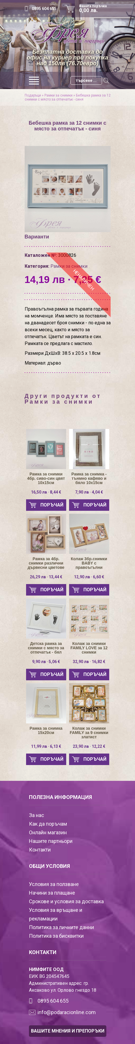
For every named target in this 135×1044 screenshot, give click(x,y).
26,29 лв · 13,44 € (46, 577)
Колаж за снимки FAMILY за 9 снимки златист (89, 732)
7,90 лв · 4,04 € (89, 492)
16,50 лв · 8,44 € (46, 492)
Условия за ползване (54, 884)
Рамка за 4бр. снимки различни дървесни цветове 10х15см (46, 563)
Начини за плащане (52, 893)
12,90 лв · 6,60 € (89, 577)
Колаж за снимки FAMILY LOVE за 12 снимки (89, 648)
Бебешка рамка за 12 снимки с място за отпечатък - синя (68, 97)
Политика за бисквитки (56, 936)
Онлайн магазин (48, 832)
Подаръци (33, 95)
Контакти (40, 850)
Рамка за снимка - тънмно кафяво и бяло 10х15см (89, 478)
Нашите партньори (51, 841)
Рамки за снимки (58, 95)
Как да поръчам (48, 824)
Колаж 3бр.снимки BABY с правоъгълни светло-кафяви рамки (89, 563)
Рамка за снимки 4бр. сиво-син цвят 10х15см (46, 478)
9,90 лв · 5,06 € (46, 661)
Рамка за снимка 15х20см (46, 730)
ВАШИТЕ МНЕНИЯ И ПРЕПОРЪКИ (67, 1031)
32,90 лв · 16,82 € (89, 661)
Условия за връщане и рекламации (55, 914)
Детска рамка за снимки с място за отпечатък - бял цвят (46, 648)
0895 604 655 (44, 8)
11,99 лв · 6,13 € (46, 746)
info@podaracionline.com (67, 1012)
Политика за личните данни (61, 927)
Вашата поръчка (95, 8)
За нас (36, 815)
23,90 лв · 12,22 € (89, 746)
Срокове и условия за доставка (66, 901)
